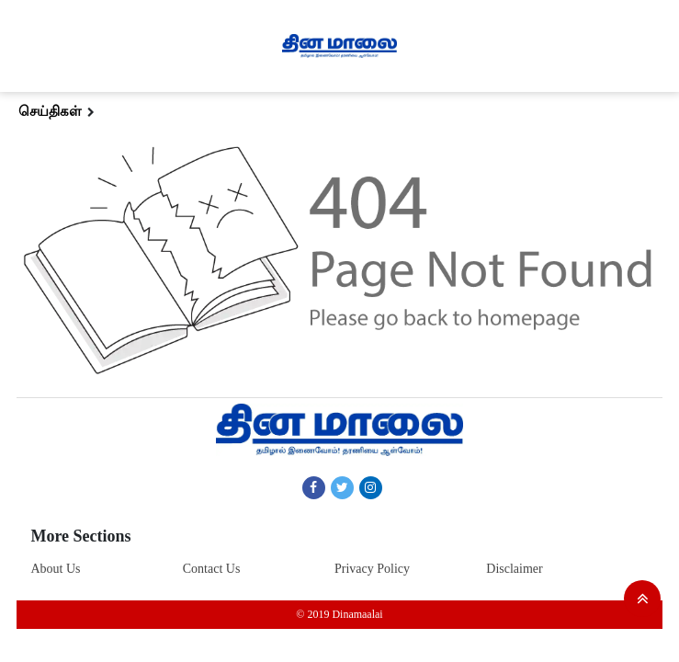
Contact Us (212, 569)
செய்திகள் (50, 111)
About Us (55, 569)
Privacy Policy (372, 569)
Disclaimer (514, 569)
